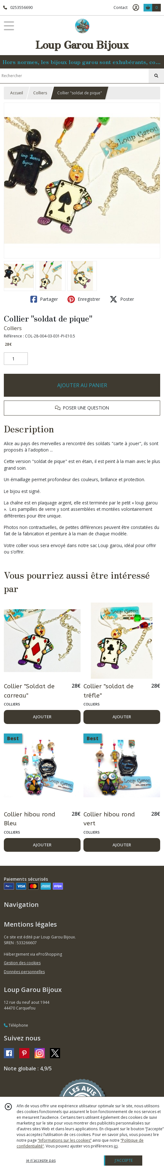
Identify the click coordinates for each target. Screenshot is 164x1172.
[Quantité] (16, 358)
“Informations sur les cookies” (64, 1140)
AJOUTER (42, 717)
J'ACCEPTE (124, 1160)
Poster (122, 299)
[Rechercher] (156, 76)
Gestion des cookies (22, 963)
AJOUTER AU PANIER (82, 385)
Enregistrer (83, 299)
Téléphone (16, 1025)
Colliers (40, 93)
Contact (120, 7)
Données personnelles (24, 971)
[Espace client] (136, 7)
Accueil (16, 93)
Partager (44, 299)
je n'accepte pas (41, 1160)
